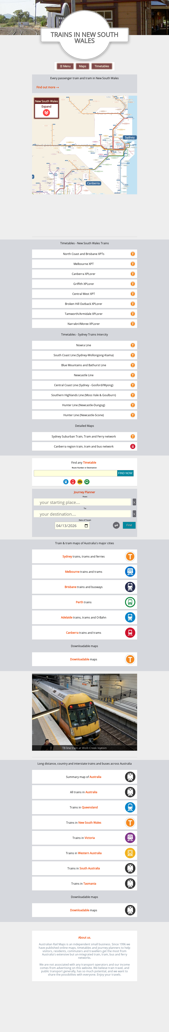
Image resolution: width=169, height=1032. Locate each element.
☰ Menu (65, 66)
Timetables (102, 66)
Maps (82, 66)
